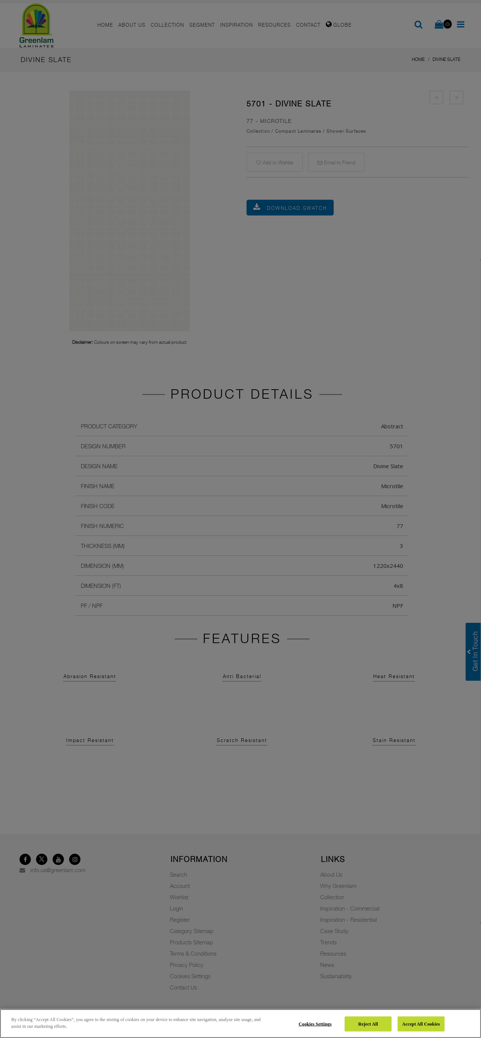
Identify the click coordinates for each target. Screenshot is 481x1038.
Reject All (368, 1023)
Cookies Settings (315, 1023)
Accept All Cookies (421, 1023)
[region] (240, 1023)
